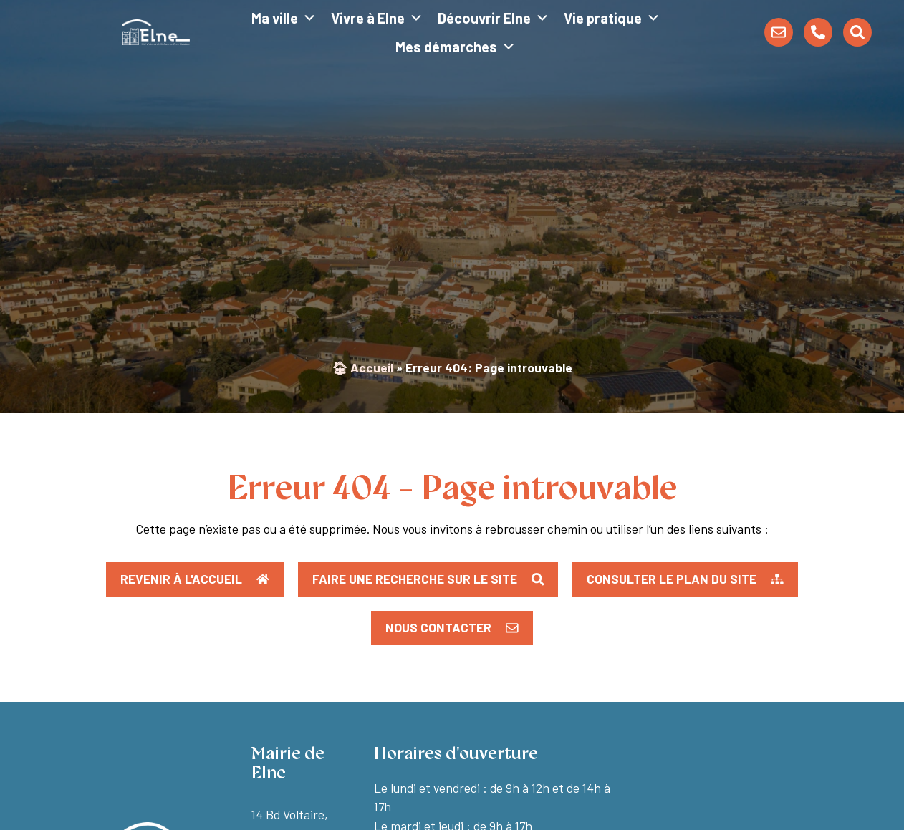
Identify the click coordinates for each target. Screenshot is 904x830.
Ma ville (284, 18)
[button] (685, 579)
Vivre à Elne (377, 18)
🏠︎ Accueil (362, 367)
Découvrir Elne (493, 18)
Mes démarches (455, 46)
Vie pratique (612, 18)
